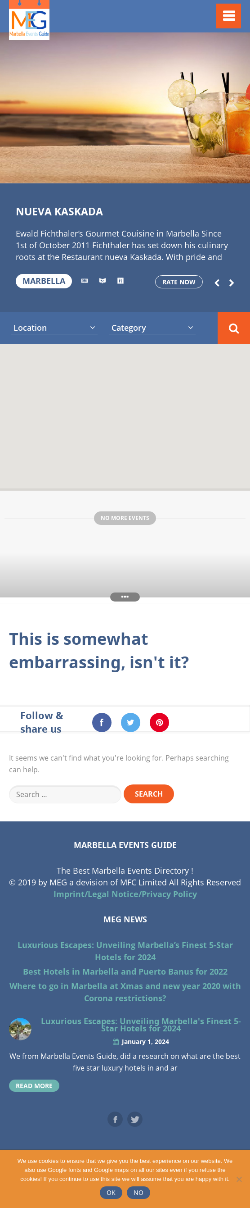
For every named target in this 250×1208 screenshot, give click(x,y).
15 (201, 172)
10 (131, 172)
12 (159, 172)
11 (145, 172)
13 (173, 172)
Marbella (43, 281)
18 (243, 172)
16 (215, 172)
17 (229, 172)
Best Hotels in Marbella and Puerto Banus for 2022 (125, 971)
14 (187, 172)
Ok (111, 1192)
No (138, 1192)
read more (34, 1085)
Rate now (179, 282)
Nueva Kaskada (59, 211)
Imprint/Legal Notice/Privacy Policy (125, 894)
